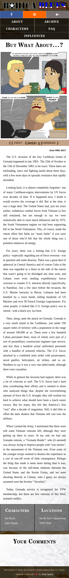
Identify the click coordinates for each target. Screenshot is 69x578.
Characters (17, 29)
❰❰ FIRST (15, 142)
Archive (51, 22)
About (17, 22)
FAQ (51, 29)
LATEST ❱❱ (34, 143)
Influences (34, 36)
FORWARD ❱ (50, 142)
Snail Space (47, 574)
